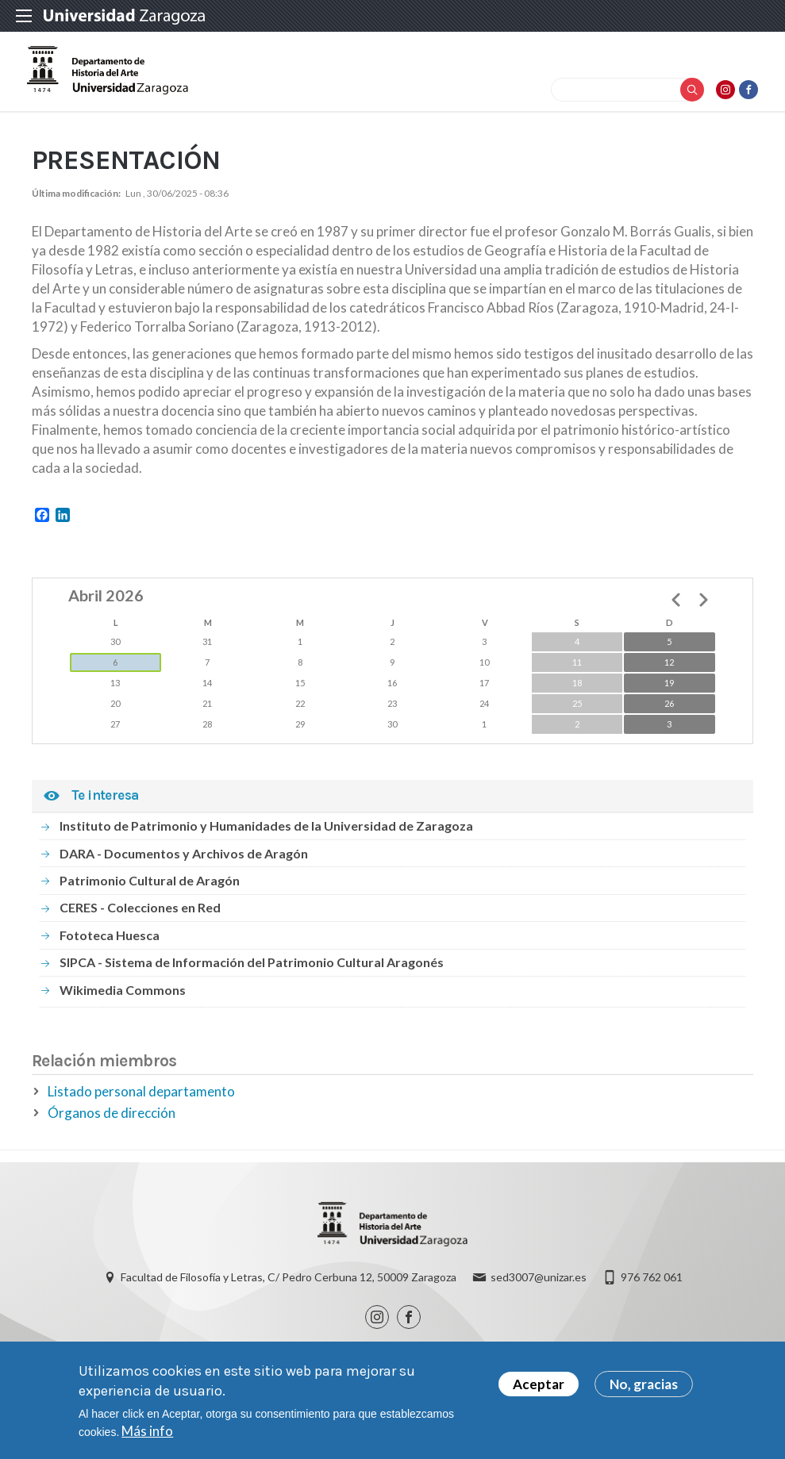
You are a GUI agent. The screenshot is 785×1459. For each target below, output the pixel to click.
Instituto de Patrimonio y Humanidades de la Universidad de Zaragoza (266, 839)
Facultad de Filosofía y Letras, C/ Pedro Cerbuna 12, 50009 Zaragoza (288, 1292)
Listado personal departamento (141, 1104)
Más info (147, 1433)
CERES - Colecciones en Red (140, 920)
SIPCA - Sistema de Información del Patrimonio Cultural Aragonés (252, 974)
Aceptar (538, 1386)
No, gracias (644, 1386)
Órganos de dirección (111, 1125)
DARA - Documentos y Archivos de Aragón (184, 865)
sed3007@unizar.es (539, 1292)
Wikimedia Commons (123, 1002)
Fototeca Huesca (110, 947)
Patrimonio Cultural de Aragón (150, 892)
